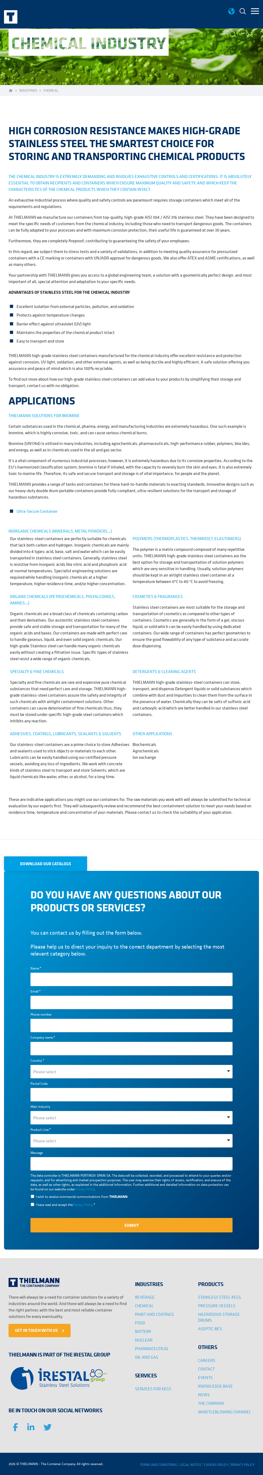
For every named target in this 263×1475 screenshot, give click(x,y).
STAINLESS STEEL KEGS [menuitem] (219, 1297)
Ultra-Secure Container (37, 511)
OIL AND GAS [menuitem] (146, 1357)
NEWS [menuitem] (204, 1395)
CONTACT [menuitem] (206, 1369)
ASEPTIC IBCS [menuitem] (210, 1329)
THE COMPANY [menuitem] (211, 1403)
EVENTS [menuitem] (205, 1377)
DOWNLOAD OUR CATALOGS (45, 864)
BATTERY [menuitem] (143, 1331)
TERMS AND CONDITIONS (158, 1464)
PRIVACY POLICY (242, 1464)
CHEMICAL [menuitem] (144, 1306)
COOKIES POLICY (216, 1464)
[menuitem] (242, 12)
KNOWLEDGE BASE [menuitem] (215, 1386)
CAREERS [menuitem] (206, 1360)
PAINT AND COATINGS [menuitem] (154, 1314)
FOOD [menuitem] (140, 1323)
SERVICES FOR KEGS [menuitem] (153, 1389)
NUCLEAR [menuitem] (144, 1340)
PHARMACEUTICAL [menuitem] (152, 1348)
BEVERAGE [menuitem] (145, 1297)
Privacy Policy (85, 1189)
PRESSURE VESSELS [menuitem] (216, 1306)
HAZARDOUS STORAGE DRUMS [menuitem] (219, 1317)
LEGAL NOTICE (190, 1464)
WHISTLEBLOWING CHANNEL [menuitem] (224, 1412)
